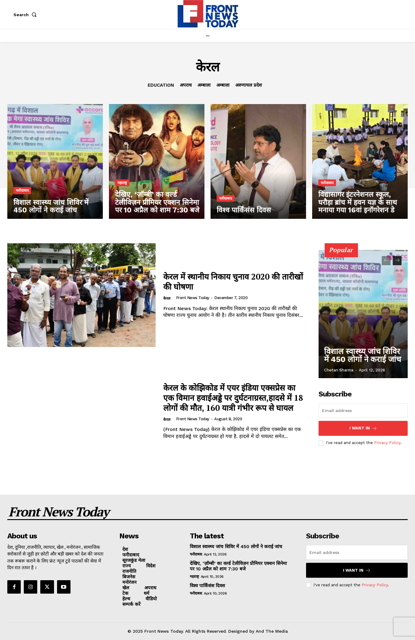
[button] (26, 14)
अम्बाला (204, 85)
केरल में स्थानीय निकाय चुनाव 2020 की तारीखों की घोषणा (229, 281)
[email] (363, 410)
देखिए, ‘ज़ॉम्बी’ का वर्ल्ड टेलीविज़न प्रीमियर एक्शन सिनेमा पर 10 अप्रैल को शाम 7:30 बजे (238, 566)
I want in (363, 428)
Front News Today (193, 297)
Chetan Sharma (338, 370)
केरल (167, 298)
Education (161, 85)
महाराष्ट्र (122, 184)
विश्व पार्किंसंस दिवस (207, 585)
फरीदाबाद (22, 191)
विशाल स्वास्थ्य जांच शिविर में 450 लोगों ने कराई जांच (363, 357)
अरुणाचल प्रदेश (248, 85)
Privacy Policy (387, 442)
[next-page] (397, 260)
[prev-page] (386, 260)
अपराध (186, 85)
